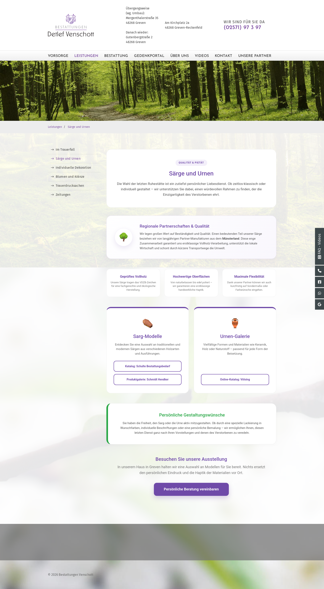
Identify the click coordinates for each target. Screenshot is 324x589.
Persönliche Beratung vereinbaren (191, 489)
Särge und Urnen (79, 127)
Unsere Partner (254, 56)
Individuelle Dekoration (73, 167)
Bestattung (116, 56)
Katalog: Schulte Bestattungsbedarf (147, 366)
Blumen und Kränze (70, 177)
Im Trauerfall (65, 149)
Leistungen (86, 56)
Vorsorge (58, 56)
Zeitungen (63, 195)
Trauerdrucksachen (70, 186)
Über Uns (179, 56)
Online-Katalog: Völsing (235, 379)
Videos (202, 56)
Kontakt (223, 56)
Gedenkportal (149, 56)
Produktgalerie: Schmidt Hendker (148, 379)
